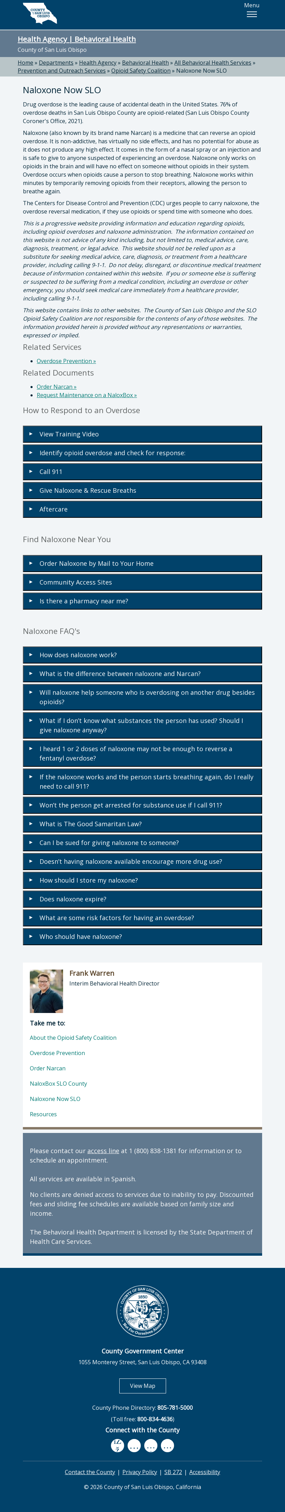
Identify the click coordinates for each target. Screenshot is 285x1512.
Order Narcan (57, 387)
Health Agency (97, 62)
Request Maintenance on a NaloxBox (87, 395)
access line (103, 1151)
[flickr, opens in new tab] (150, 1445)
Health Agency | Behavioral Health (77, 39)
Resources (43, 1114)
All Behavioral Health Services (212, 62)
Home (25, 62)
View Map (148, 1386)
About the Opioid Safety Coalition (73, 1037)
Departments (56, 62)
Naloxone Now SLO (201, 70)
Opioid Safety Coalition (141, 70)
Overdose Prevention (66, 361)
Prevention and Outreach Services (62, 70)
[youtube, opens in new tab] (134, 1445)
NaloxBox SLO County (58, 1083)
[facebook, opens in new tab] (117, 1445)
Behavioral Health (145, 62)
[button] (251, 14)
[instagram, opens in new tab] (167, 1445)
